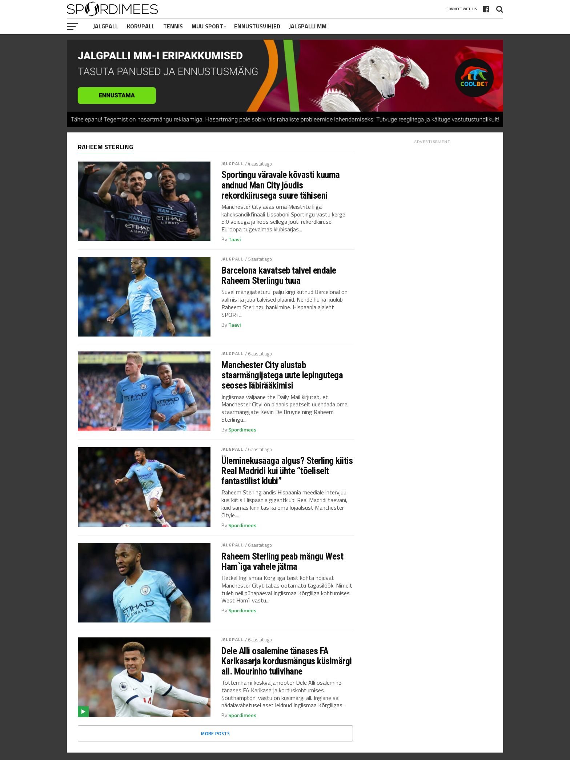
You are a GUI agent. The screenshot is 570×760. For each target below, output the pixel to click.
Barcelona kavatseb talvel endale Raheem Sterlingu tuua (278, 275)
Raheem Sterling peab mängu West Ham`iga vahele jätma (282, 561)
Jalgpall (105, 26)
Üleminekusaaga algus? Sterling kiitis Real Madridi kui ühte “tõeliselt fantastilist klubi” (287, 470)
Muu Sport (207, 26)
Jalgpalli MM (307, 26)
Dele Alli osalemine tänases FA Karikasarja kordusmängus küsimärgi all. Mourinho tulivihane (286, 661)
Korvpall (140, 26)
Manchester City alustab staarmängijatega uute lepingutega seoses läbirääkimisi (282, 375)
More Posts (215, 733)
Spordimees (242, 430)
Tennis (173, 26)
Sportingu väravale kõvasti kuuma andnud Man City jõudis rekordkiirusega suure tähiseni (280, 185)
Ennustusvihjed (257, 26)
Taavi (234, 239)
